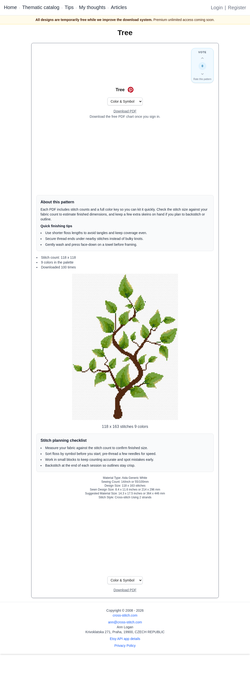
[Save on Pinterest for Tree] (131, 90)
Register (237, 7)
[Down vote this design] (202, 74)
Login (217, 7)
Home (10, 7)
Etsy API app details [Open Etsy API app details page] (125, 639)
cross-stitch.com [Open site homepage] (125, 615)
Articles (119, 7)
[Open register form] (125, 111)
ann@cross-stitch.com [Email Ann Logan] (125, 622)
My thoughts (92, 7)
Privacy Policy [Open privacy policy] (124, 646)
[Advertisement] (125, 157)
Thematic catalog (40, 7)
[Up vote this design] (202, 58)
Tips (69, 7)
